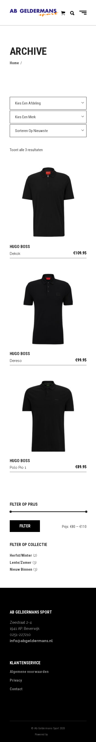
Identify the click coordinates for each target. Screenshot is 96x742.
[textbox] (48, 103)
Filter (24, 526)
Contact (16, 689)
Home (14, 63)
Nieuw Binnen (21, 569)
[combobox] (48, 103)
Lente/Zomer (20, 562)
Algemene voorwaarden (29, 671)
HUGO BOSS (20, 246)
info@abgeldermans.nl (31, 641)
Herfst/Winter (21, 555)
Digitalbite (55, 734)
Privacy (16, 680)
